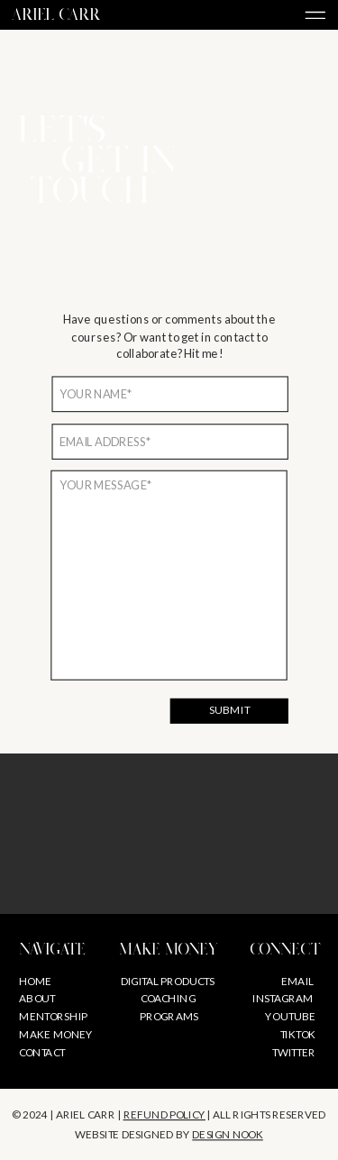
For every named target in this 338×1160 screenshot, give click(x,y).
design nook (227, 1134)
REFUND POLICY (164, 1114)
